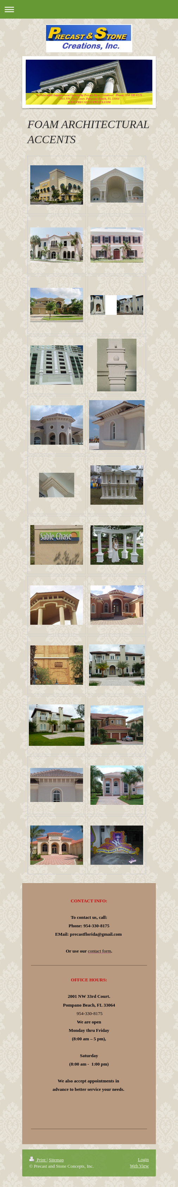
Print (38, 1159)
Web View (139, 1165)
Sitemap (56, 1159)
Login (143, 1159)
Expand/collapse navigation (89, 9)
